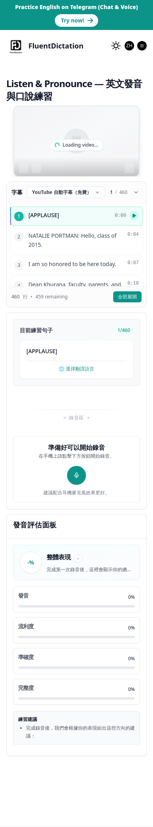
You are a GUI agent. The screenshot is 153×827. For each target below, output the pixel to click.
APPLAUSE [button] (42, 351)
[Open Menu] (142, 45)
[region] (76, 141)
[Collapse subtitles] (136, 192)
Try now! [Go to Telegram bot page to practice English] (77, 20)
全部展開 (127, 296)
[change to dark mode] (116, 46)
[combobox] (129, 45)
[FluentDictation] (45, 45)
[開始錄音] (76, 475)
